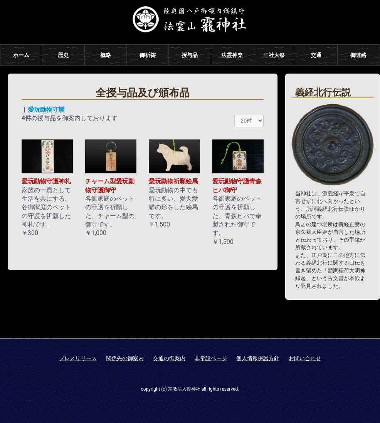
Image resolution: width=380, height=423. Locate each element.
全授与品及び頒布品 (143, 93)
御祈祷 (148, 55)
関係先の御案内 (125, 358)
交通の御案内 (169, 358)
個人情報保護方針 (257, 358)
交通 (316, 55)
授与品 (190, 55)
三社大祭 (274, 55)
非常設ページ (211, 358)
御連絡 (358, 55)
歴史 (63, 55)
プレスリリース (78, 358)
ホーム (21, 55)
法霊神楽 (232, 55)
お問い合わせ (305, 358)
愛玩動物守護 (46, 109)
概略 (105, 55)
